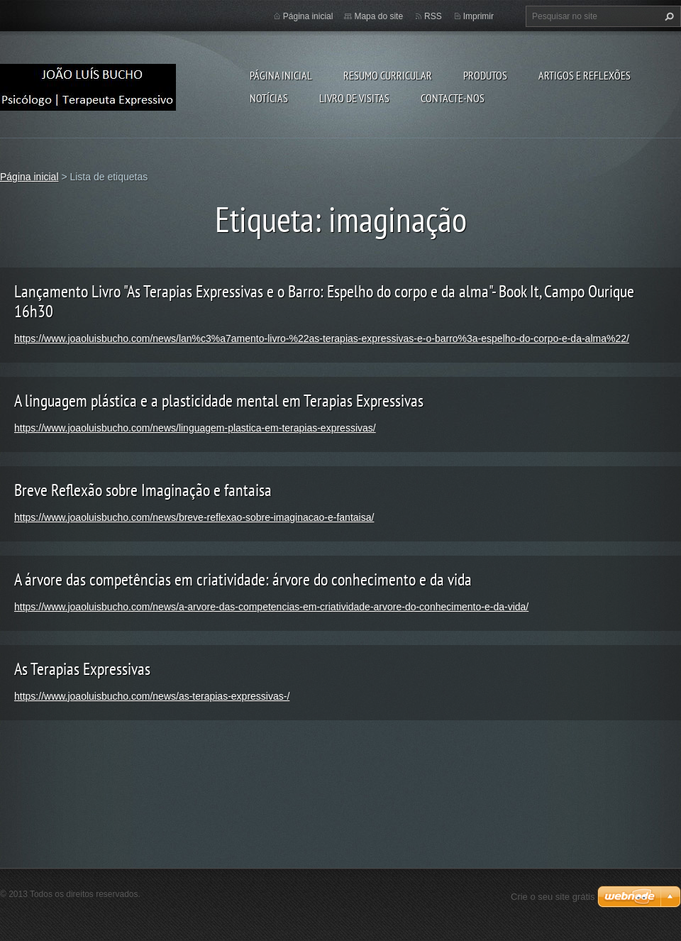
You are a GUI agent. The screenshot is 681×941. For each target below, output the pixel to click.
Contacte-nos (453, 98)
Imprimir (478, 16)
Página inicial (281, 75)
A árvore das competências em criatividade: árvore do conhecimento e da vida (243, 579)
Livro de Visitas (354, 98)
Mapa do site (378, 16)
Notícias (269, 98)
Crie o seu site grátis (553, 896)
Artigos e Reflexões (584, 75)
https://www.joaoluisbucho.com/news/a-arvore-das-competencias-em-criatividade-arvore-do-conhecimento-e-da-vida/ (271, 606)
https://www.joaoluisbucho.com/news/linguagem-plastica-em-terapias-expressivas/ (195, 428)
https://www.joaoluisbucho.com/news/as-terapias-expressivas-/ (151, 696)
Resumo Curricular (387, 75)
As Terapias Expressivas (82, 669)
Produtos (485, 75)
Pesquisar (667, 16)
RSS (433, 16)
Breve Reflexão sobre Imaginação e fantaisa (143, 490)
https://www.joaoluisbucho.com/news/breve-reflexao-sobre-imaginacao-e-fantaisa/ (194, 517)
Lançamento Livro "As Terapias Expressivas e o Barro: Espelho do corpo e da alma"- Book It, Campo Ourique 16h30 (324, 301)
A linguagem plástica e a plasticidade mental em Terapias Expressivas (218, 401)
